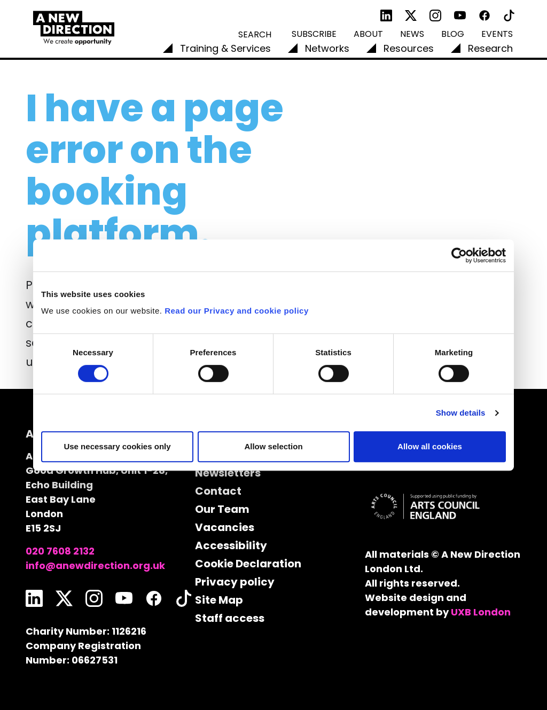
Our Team (222, 509)
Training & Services (225, 48)
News (412, 34)
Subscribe (314, 34)
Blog (452, 34)
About (368, 34)
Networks (327, 48)
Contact (218, 490)
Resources (409, 48)
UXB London (481, 612)
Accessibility (231, 545)
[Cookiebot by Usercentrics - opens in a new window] (459, 255)
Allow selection (273, 446)
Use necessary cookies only (117, 446)
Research (490, 48)
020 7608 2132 (60, 551)
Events (497, 34)
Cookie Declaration (248, 563)
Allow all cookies (429, 446)
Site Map (219, 599)
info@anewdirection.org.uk (95, 565)
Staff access (229, 618)
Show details (461, 412)
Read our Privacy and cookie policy (237, 310)
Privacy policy (235, 581)
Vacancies (224, 527)
